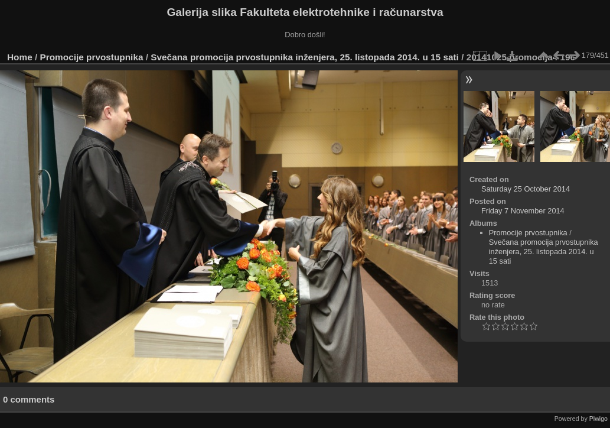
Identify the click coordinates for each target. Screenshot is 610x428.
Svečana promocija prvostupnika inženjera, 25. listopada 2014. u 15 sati (305, 57)
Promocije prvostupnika (91, 57)
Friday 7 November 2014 (523, 210)
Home (19, 57)
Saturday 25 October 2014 (525, 188)
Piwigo (598, 418)
